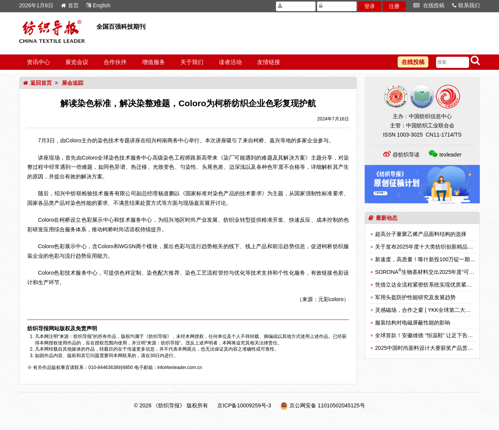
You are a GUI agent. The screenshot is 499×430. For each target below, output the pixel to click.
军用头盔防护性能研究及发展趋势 (415, 297)
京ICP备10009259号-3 (244, 405)
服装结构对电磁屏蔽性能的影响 (412, 323)
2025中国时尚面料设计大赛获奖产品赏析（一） (432, 348)
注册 (394, 6)
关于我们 (191, 62)
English (98, 5)
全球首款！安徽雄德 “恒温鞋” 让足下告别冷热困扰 (434, 335)
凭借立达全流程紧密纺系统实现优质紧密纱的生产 (434, 285)
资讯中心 (38, 62)
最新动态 (382, 218)
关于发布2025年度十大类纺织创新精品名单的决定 (434, 247)
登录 (369, 6)
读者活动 (230, 62)
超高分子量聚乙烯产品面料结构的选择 (420, 234)
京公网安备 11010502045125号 (327, 405)
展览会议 (76, 62)
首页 (70, 5)
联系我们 (466, 5)
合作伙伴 (115, 62)
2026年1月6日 (36, 5)
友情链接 (268, 62)
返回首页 (37, 83)
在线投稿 (428, 5)
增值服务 (153, 62)
